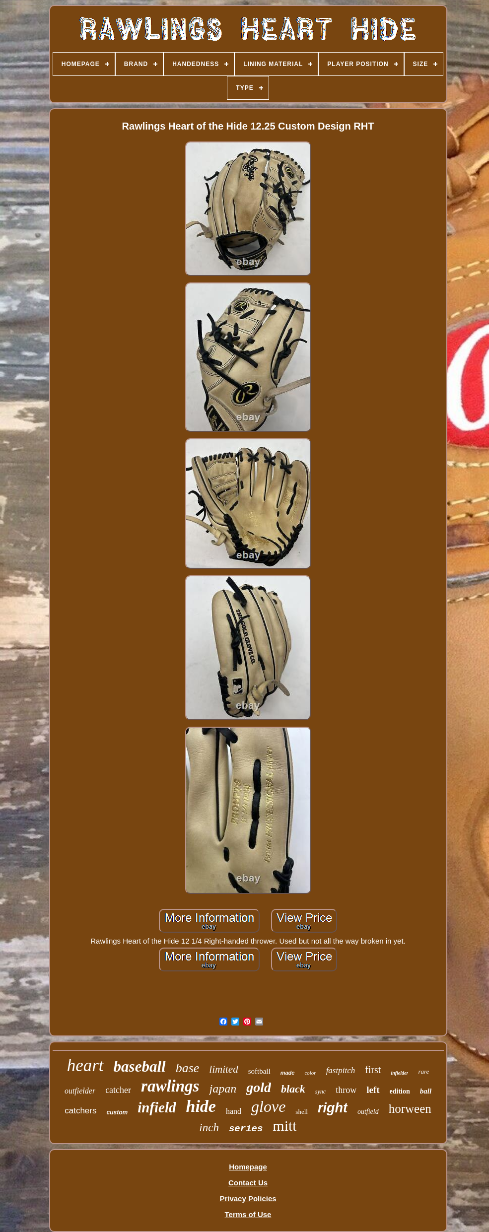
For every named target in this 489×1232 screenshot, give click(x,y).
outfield (368, 1111)
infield (157, 1107)
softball (259, 1071)
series (246, 1128)
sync (320, 1091)
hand (233, 1111)
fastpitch (340, 1070)
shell (301, 1111)
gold (258, 1087)
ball (425, 1091)
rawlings (170, 1086)
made (287, 1073)
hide (201, 1106)
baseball (140, 1066)
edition (400, 1091)
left (372, 1090)
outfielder (80, 1091)
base (188, 1068)
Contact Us (248, 1182)
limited (223, 1069)
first (373, 1069)
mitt (284, 1125)
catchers (80, 1110)
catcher (118, 1090)
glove (268, 1106)
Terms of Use (248, 1214)
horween (410, 1108)
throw (346, 1090)
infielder (399, 1073)
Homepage (248, 1167)
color (310, 1073)
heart (85, 1065)
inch (209, 1127)
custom (117, 1112)
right (333, 1107)
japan (222, 1088)
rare (423, 1071)
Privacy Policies (247, 1198)
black (293, 1089)
